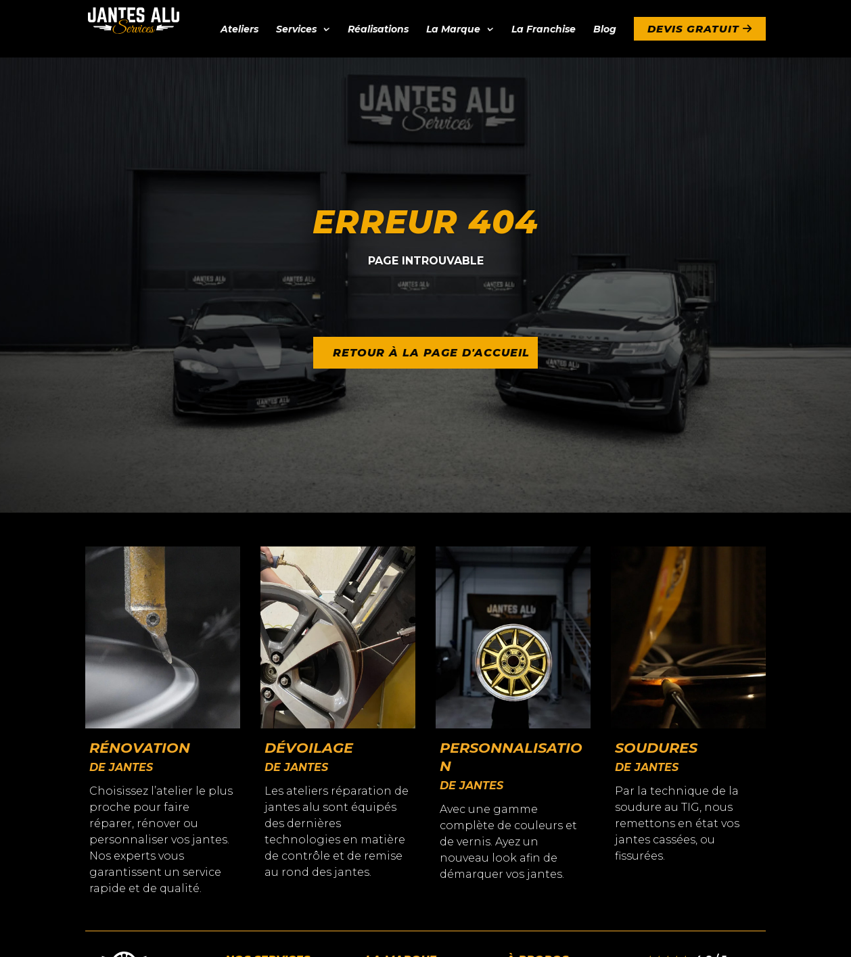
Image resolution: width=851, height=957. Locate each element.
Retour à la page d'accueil (432, 352)
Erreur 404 (425, 221)
